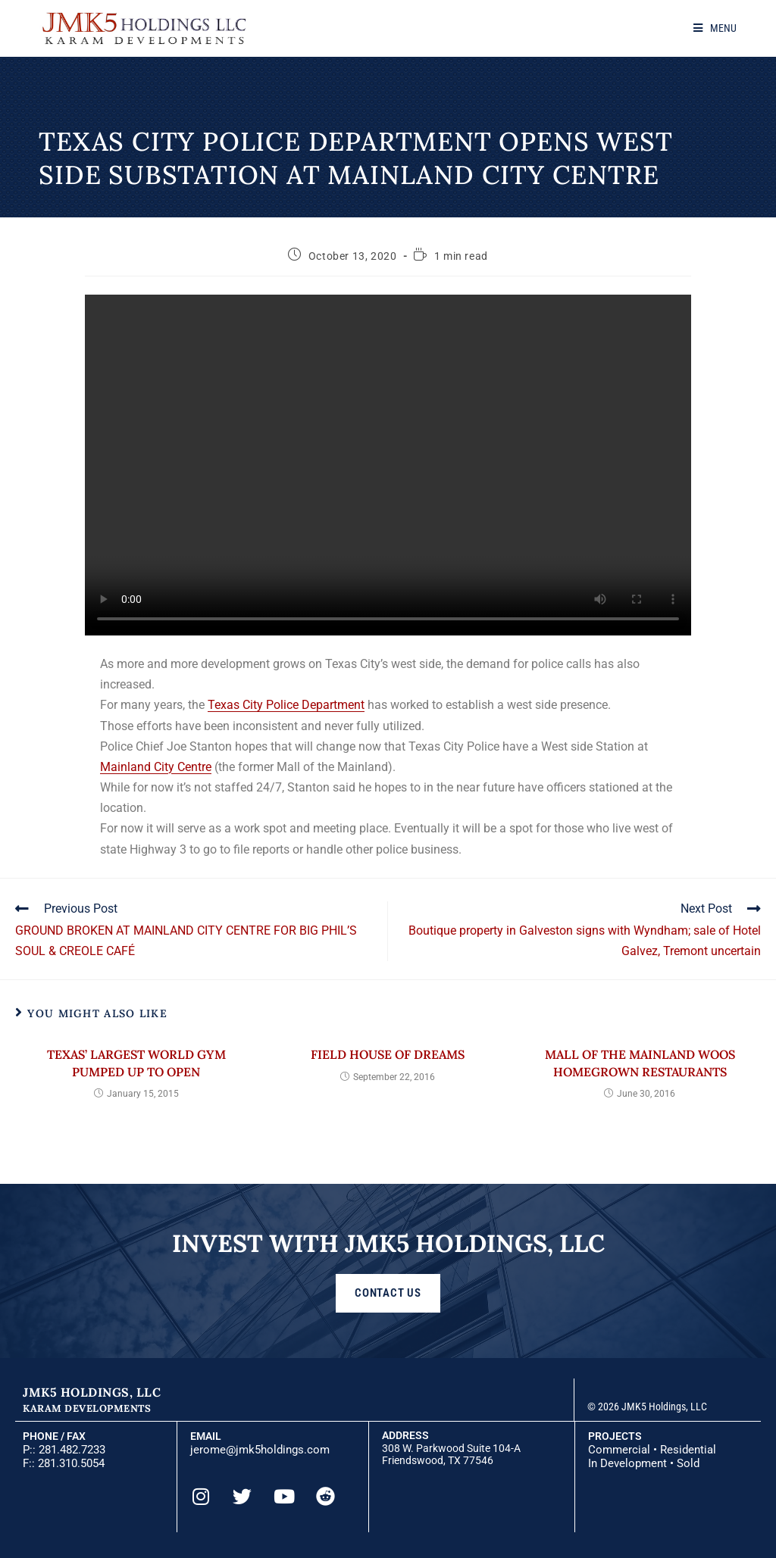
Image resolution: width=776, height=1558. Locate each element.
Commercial (619, 1450)
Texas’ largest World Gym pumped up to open (136, 1063)
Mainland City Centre (155, 767)
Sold (688, 1463)
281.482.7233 (72, 1450)
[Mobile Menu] (715, 28)
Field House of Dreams (388, 1054)
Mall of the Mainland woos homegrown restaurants (640, 1063)
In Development (627, 1463)
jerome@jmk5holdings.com (260, 1450)
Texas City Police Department (286, 705)
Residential (688, 1450)
